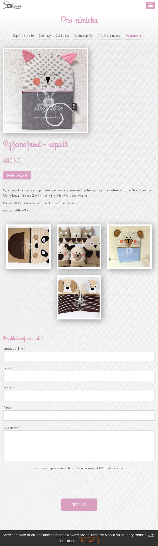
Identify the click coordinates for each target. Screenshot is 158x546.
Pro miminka (133, 35)
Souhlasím (88, 540)
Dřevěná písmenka (109, 35)
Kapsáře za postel (23, 35)
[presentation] (79, 484)
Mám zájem (17, 175)
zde (121, 468)
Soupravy (45, 35)
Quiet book (62, 35)
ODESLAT (79, 504)
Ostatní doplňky (83, 35)
